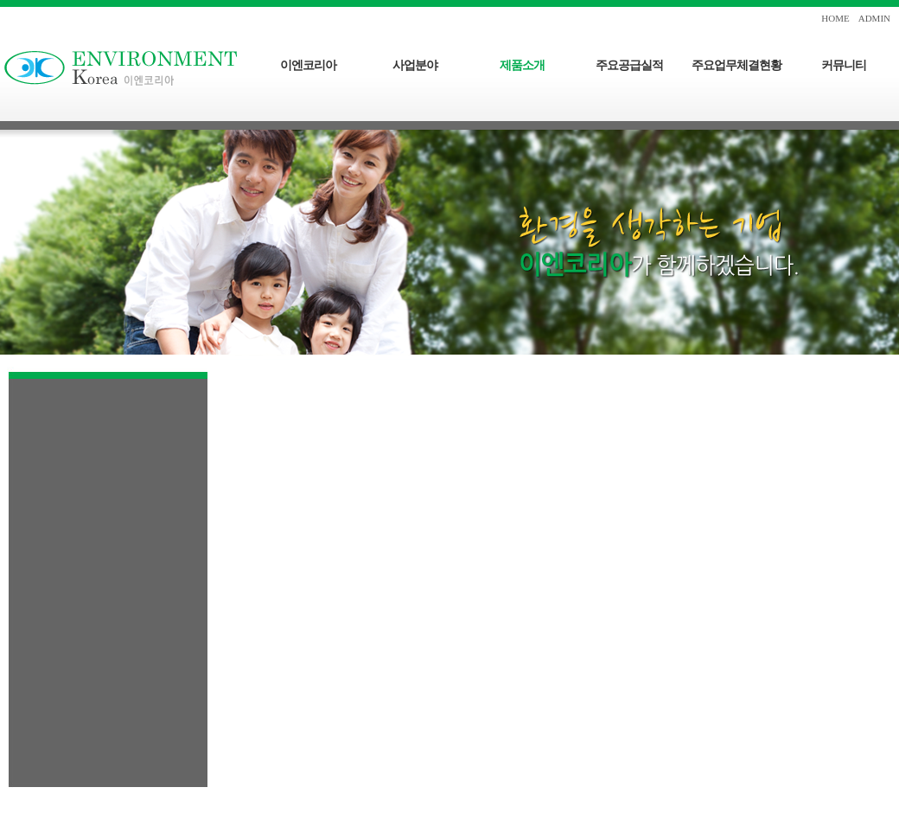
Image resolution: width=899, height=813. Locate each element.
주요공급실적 (629, 65)
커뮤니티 (843, 65)
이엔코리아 (308, 65)
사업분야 (414, 65)
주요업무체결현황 (736, 65)
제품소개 (522, 65)
